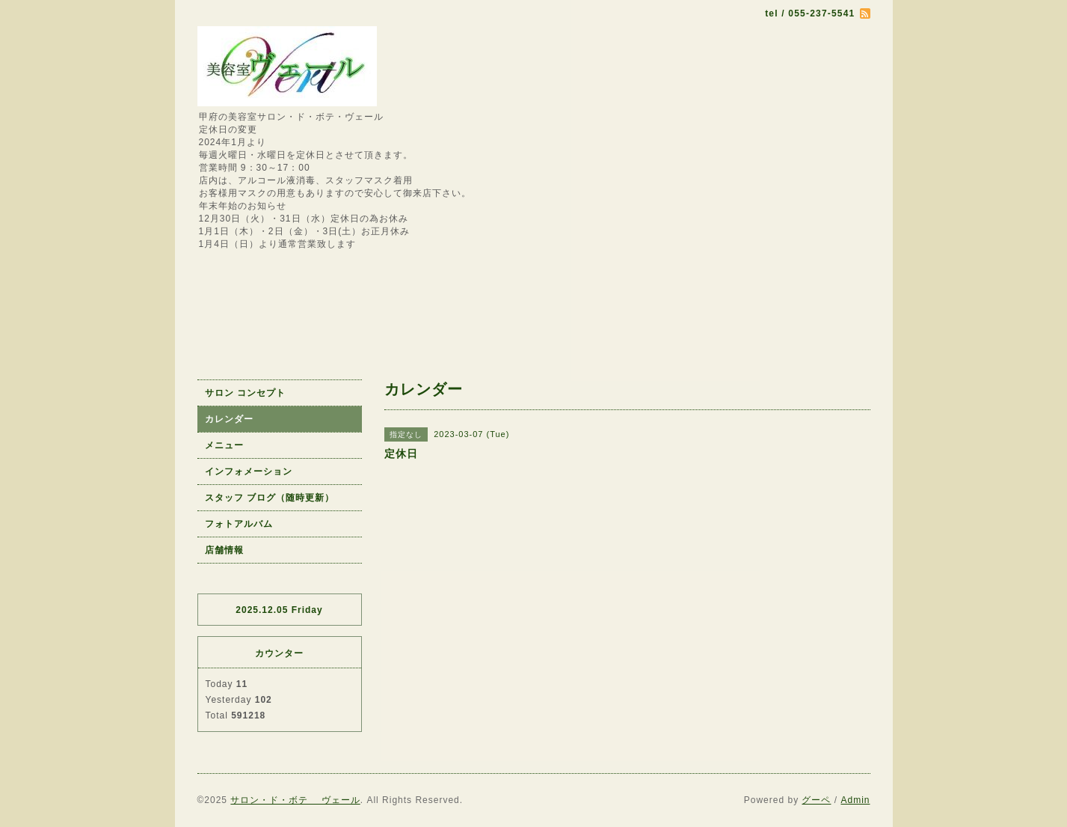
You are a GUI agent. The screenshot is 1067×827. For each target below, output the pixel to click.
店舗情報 (224, 550)
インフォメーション (248, 471)
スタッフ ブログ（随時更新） (269, 497)
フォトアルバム (239, 524)
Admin (855, 800)
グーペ (816, 800)
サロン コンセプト (245, 393)
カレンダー (229, 419)
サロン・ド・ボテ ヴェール (295, 800)
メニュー (224, 445)
